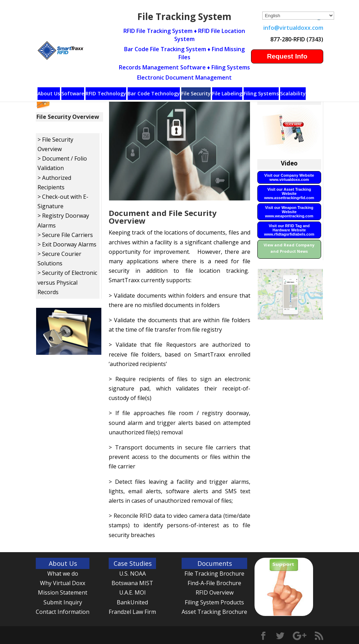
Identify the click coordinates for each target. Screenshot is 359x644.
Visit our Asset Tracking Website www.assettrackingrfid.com (289, 193)
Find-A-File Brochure (214, 583)
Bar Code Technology (154, 93)
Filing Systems (261, 93)
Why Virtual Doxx (62, 583)
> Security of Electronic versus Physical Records (67, 282)
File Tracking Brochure (214, 573)
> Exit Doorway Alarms (67, 244)
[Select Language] (298, 16)
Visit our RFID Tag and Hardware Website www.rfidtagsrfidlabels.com (289, 230)
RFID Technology (106, 93)
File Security (196, 93)
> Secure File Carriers (65, 235)
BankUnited (132, 602)
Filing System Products (214, 602)
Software (72, 93)
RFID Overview (214, 592)
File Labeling (227, 93)
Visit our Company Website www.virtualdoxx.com (289, 177)
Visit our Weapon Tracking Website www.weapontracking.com (289, 211)
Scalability (293, 93)
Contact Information (62, 612)
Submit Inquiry (62, 602)
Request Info (287, 56)
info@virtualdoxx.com (293, 28)
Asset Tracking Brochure (214, 612)
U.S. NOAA (132, 573)
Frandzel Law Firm (132, 612)
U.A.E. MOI (132, 592)
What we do (62, 573)
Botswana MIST (132, 583)
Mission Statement (62, 592)
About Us (49, 93)
